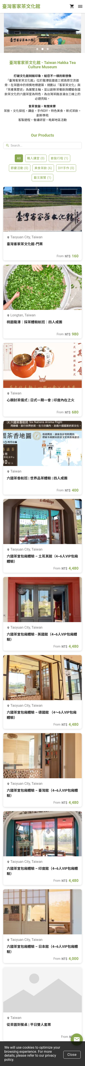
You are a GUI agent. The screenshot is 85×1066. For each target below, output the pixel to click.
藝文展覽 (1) (42, 177)
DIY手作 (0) (66, 168)
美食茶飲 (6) (43, 168)
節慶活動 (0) (19, 168)
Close (72, 1055)
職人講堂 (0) (36, 158)
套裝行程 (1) (59, 158)
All (19, 158)
